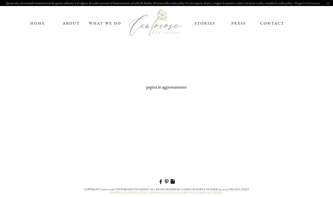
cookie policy (188, 192)
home (37, 23)
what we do (105, 23)
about (71, 23)
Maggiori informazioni (307, 3)
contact (272, 23)
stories (205, 23)
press (238, 23)
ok (327, 3)
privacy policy (212, 192)
